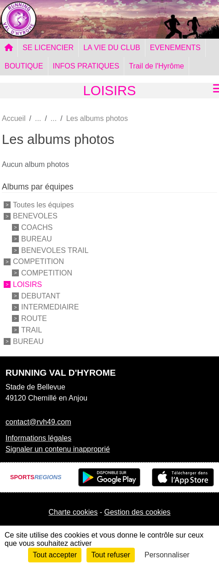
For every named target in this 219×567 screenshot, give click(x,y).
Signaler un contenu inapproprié (58, 449)
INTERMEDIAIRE (50, 307)
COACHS (36, 227)
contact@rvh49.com (38, 422)
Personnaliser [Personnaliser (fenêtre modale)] (167, 555)
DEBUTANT (40, 295)
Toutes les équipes (43, 204)
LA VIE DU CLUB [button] (111, 48)
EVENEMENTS (175, 48)
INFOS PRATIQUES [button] (86, 66)
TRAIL (31, 330)
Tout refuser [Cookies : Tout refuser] (110, 555)
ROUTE (34, 318)
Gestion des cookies (137, 512)
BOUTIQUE (24, 66)
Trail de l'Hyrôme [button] (156, 66)
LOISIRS (27, 284)
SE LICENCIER (48, 48)
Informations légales (38, 438)
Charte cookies (73, 512)
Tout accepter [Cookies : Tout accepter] (55, 555)
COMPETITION (38, 261)
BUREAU (36, 239)
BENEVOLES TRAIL (54, 250)
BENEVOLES (35, 216)
